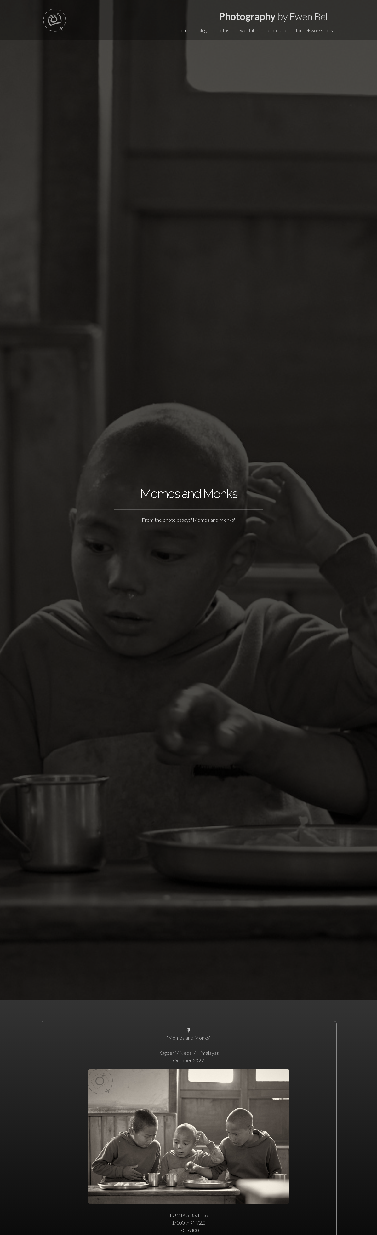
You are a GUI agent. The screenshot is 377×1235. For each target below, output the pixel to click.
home (184, 30)
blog (202, 30)
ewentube (247, 30)
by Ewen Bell (274, 16)
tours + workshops (314, 30)
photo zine (276, 30)
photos (222, 30)
